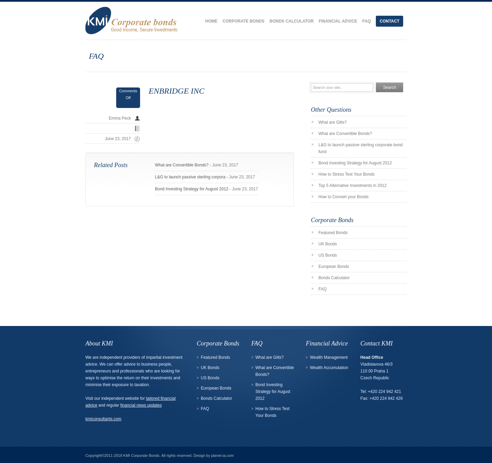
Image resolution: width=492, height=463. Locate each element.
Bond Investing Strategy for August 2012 (191, 189)
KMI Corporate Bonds (141, 455)
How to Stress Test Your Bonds (346, 174)
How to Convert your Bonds (343, 196)
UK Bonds (327, 244)
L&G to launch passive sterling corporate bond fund (360, 148)
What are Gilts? (332, 122)
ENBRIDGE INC (176, 90)
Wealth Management (329, 357)
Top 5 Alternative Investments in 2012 (352, 185)
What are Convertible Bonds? (181, 165)
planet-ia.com (222, 455)
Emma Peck (120, 118)
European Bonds (333, 266)
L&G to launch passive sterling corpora (190, 177)
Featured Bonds (332, 232)
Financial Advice (338, 21)
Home (211, 21)
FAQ (367, 21)
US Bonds (327, 255)
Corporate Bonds (243, 21)
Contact (389, 21)
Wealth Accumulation (329, 367)
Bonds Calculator (292, 21)
